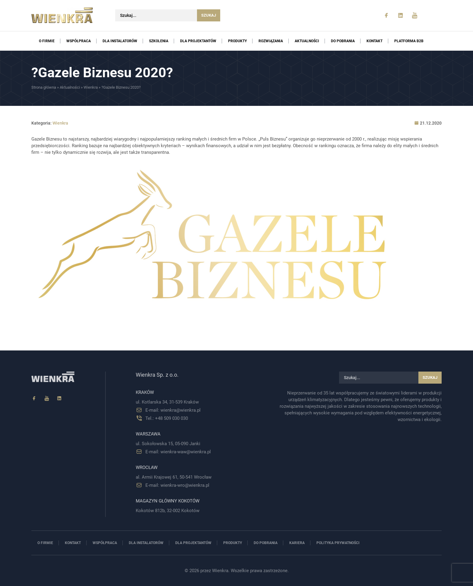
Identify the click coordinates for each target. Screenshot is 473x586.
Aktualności (307, 41)
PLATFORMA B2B (409, 41)
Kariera (297, 543)
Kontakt (375, 41)
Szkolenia (158, 41)
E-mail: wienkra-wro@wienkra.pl (177, 485)
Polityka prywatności (338, 543)
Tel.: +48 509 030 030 (166, 418)
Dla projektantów (198, 41)
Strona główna (43, 87)
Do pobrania (343, 41)
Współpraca (78, 41)
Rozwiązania (271, 41)
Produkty (237, 41)
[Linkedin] (59, 398)
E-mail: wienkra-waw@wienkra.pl (178, 452)
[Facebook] (34, 398)
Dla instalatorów (120, 41)
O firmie (47, 41)
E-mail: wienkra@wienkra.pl (173, 410)
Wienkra (91, 87)
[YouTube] (46, 398)
